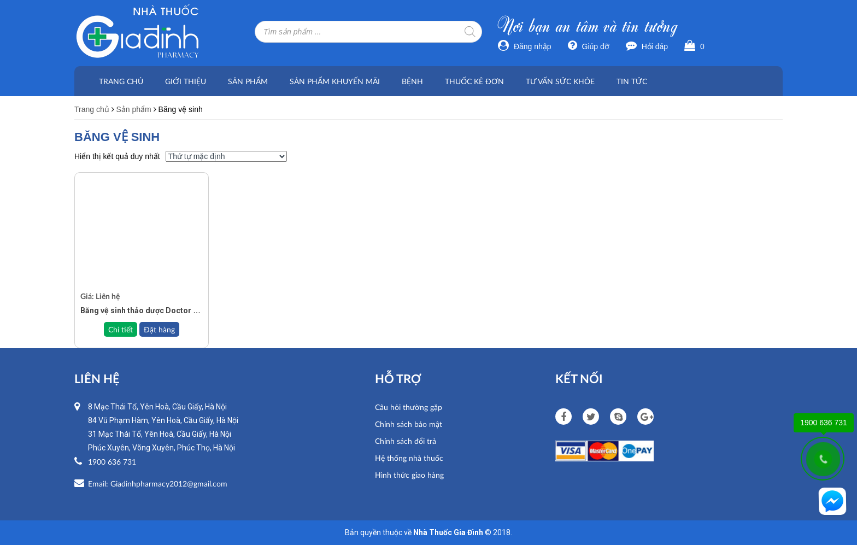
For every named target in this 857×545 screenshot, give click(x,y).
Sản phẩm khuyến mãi (335, 81)
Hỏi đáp (647, 46)
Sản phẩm (248, 81)
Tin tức (632, 81)
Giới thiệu (185, 81)
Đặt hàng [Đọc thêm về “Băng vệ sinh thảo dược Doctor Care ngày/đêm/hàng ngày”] (159, 329)
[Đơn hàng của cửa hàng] (226, 156)
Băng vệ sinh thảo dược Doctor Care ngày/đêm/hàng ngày (184, 310)
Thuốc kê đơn (474, 81)
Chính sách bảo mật (408, 424)
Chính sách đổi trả (405, 441)
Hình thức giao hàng (409, 474)
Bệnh (412, 81)
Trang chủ (121, 81)
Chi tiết (120, 329)
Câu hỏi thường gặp (408, 407)
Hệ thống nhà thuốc (409, 457)
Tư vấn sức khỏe (560, 81)
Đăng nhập (524, 46)
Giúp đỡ (588, 46)
